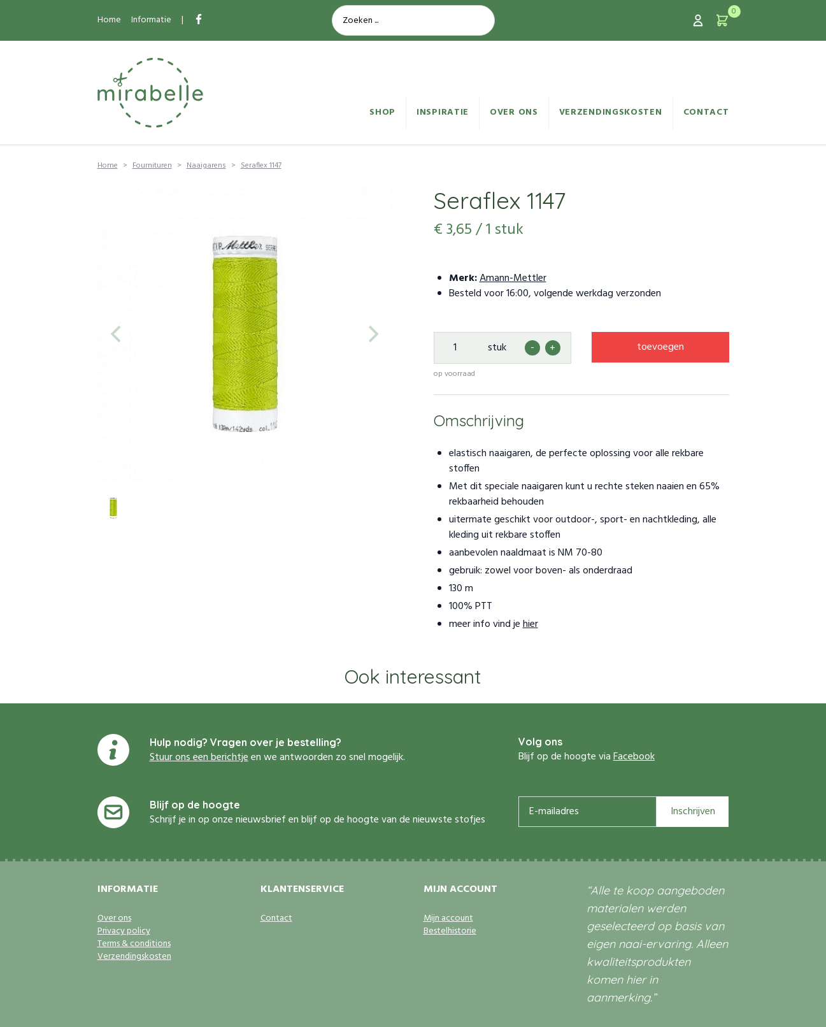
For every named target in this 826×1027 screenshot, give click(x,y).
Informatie (151, 20)
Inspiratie (443, 112)
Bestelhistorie (450, 931)
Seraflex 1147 (261, 166)
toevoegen (660, 347)
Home (109, 20)
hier (530, 624)
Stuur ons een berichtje (199, 757)
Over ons (514, 112)
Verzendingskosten (610, 112)
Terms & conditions (134, 944)
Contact (706, 112)
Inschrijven (693, 811)
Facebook (634, 757)
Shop (382, 112)
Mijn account (448, 918)
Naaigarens (206, 166)
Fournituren (152, 166)
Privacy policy (123, 931)
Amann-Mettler (513, 278)
